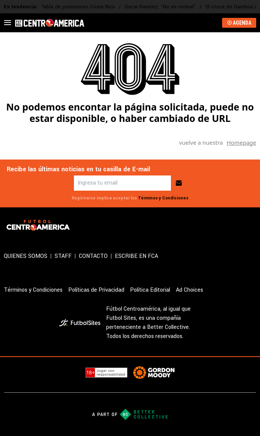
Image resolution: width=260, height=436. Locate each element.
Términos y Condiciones (163, 198)
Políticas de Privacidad (96, 290)
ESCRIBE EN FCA (136, 256)
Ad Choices (189, 290)
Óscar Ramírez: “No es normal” (160, 6)
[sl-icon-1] (218, 225)
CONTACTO (93, 256)
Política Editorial (150, 290)
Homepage (241, 142)
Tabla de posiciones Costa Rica (78, 6)
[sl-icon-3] (251, 225)
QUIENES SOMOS (25, 256)
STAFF (63, 256)
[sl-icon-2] (235, 225)
